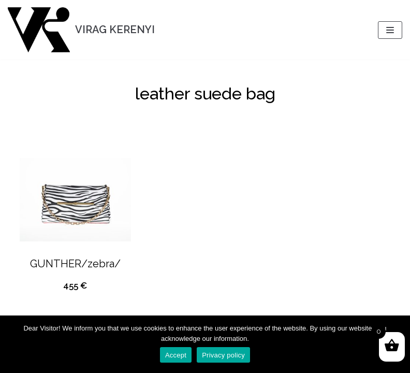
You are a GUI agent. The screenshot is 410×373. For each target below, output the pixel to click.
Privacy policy (223, 355)
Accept (175, 355)
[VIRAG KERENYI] (81, 29)
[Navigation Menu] (390, 30)
